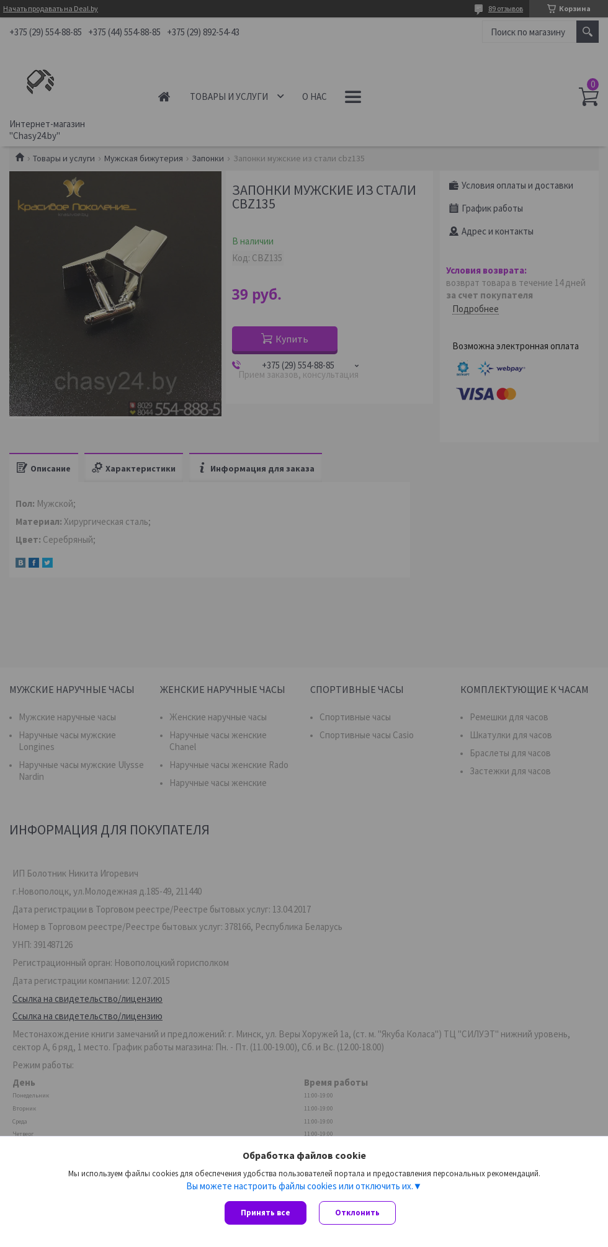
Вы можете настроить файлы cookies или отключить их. (299, 1185)
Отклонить (357, 1212)
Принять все (265, 1212)
